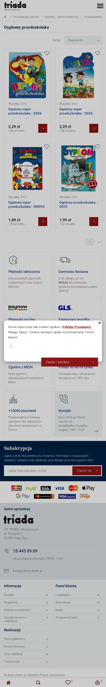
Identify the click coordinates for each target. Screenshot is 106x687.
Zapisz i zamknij (57, 362)
